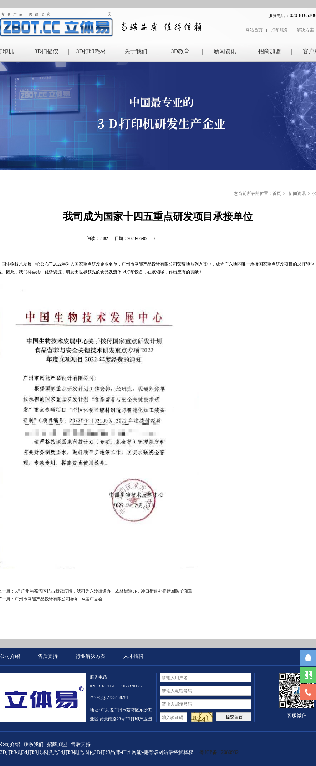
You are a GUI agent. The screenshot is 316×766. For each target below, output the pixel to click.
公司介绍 (10, 656)
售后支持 (48, 656)
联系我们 (34, 744)
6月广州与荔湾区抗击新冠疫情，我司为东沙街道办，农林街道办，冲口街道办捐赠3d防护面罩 (103, 591)
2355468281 (117, 697)
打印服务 (279, 29)
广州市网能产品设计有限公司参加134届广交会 (58, 598)
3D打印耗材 (91, 51)
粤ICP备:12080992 (219, 752)
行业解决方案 (91, 656)
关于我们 (135, 51)
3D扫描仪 (47, 51)
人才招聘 (133, 656)
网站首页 (254, 29)
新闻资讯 (225, 51)
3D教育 (180, 51)
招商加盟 (269, 51)
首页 (276, 193)
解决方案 (305, 29)
